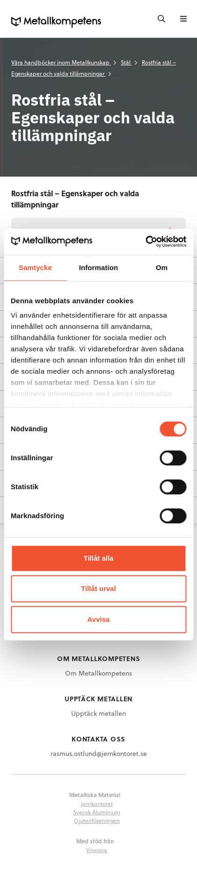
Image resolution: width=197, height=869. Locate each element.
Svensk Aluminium (96, 812)
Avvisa (99, 619)
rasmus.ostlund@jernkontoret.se (99, 753)
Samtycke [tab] (35, 267)
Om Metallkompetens (98, 673)
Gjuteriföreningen (97, 820)
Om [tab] (162, 267)
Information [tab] (98, 267)
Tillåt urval (98, 588)
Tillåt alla (99, 558)
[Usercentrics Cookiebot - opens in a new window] (145, 241)
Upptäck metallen (98, 713)
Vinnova (96, 850)
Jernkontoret (97, 803)
